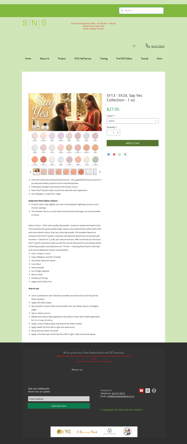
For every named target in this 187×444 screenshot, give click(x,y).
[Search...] (141, 10)
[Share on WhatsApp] (119, 154)
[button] (135, 45)
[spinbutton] (113, 132)
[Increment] (118, 132)
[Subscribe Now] (59, 406)
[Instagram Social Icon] (148, 390)
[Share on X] (125, 154)
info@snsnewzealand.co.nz (120, 396)
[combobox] (133, 120)
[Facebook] (154, 390)
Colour (111, 116)
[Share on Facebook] (108, 154)
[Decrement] (109, 132)
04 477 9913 (118, 393)
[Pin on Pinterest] (114, 154)
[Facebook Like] (144, 396)
